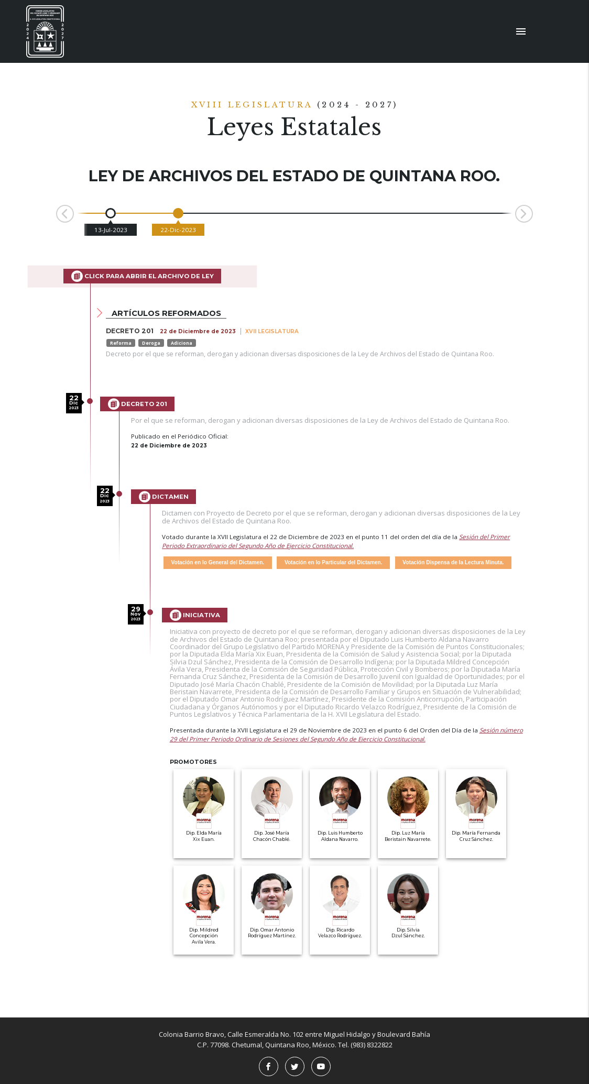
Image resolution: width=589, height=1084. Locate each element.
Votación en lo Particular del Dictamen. (334, 562)
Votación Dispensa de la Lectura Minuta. (453, 562)
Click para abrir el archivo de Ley (142, 276)
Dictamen (164, 496)
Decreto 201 (137, 404)
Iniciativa (195, 615)
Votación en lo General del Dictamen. (218, 562)
